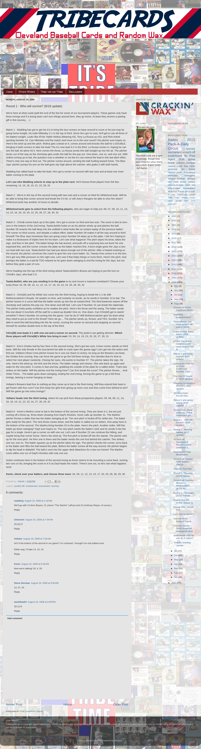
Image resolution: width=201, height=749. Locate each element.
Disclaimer (75, 91)
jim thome (188, 169)
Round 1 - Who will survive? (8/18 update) (183, 422)
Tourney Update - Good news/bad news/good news (183, 528)
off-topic (191, 178)
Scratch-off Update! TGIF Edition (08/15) (183, 462)
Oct (176, 294)
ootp (173, 194)
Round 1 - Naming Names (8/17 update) (183, 432)
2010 (174, 273)
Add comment (14, 618)
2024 (174, 216)
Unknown (19, 519)
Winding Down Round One (181, 394)
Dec (176, 286)
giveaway (172, 169)
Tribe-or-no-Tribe (52, 91)
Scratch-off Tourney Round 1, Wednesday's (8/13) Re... (183, 484)
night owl (190, 185)
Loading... (141, 176)
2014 (174, 256)
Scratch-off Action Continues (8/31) (183, 308)
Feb (176, 573)
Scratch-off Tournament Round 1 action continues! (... (182, 443)
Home (10, 91)
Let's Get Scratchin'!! (184, 514)
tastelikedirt (20, 602)
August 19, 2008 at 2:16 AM (38, 501)
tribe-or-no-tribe (176, 185)
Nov (176, 290)
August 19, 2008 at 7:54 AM (37, 538)
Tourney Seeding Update (182, 543)
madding (18, 501)
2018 (174, 238)
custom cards (175, 166)
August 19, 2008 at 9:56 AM (45, 583)
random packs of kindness (181, 172)
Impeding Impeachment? (182, 315)
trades (173, 140)
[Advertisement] (100, 63)
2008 (174, 282)
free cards (189, 166)
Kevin (17, 564)
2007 (174, 583)
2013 (174, 260)
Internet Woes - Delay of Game (182, 520)
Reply (17, 510)
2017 (174, 242)
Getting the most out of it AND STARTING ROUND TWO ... (184, 367)
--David (21, 481)
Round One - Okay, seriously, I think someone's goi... (183, 413)
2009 (174, 277)
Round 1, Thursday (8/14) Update (183, 474)
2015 (174, 251)
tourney (55, 486)
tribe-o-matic (174, 188)
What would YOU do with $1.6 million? (184, 536)
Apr (176, 564)
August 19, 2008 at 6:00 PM (42, 602)
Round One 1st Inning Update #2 (183, 501)
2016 (174, 247)
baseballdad (189, 188)
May (176, 559)
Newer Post (14, 704)
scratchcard (32, 486)
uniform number (185, 162)
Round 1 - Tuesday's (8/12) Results (184, 494)
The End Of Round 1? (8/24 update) (183, 377)
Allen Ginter (179, 182)
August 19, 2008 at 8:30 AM (35, 564)
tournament (44, 486)
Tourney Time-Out (182, 469)
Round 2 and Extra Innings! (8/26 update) (183, 356)
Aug (176, 303)
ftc (185, 155)
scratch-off (19, 486)
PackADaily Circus (186, 194)
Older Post (120, 704)
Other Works (27, 91)
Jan (176, 577)
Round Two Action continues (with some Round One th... (184, 345)
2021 (174, 225)
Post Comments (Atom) (31, 711)
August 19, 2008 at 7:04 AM (39, 519)
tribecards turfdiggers (181, 175)
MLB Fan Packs (176, 191)
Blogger (118, 740)
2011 (174, 269)
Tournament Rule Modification (182, 453)
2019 (174, 233)
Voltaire (18, 538)
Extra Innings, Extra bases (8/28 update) (183, 334)
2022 (174, 220)
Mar (176, 568)
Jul (176, 551)
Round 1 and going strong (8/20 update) (183, 403)
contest (191, 182)
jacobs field (182, 201)
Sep (176, 299)
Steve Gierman (22, 583)
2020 (174, 229)
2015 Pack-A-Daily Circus (181, 144)
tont (170, 182)
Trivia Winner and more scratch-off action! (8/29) (183, 324)
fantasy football (176, 178)
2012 (174, 264)
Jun (176, 555)
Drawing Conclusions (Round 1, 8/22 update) (184, 386)
